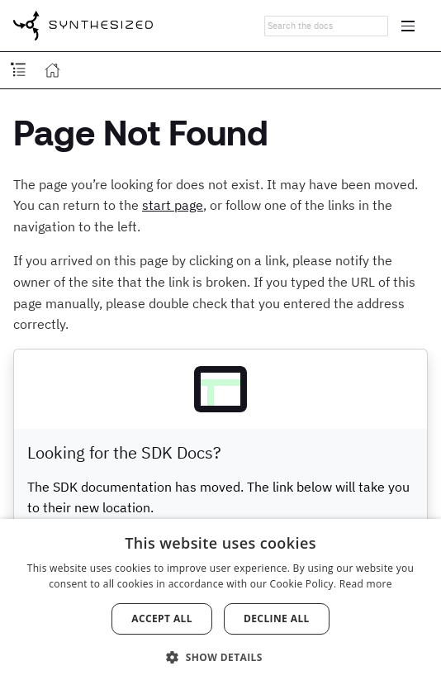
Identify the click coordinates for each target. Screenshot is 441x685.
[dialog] (220, 602)
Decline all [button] (277, 618)
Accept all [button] (161, 618)
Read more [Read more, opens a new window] (365, 584)
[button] (220, 656)
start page (172, 205)
